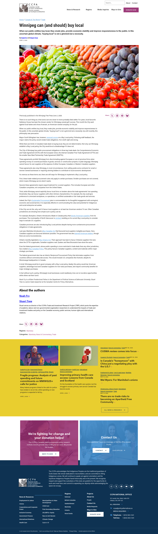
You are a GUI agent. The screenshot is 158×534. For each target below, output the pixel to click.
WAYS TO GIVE (49, 454)
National (67, 497)
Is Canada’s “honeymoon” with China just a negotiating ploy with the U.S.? (118, 363)
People (89, 500)
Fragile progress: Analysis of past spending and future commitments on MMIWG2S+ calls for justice (38, 379)
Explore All (45, 523)
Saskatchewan (69, 503)
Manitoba (30, 331)
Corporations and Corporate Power (28, 508)
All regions (115, 504)
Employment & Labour (106, 372)
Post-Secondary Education (51, 509)
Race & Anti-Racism (48, 516)
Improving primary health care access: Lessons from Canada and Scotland (76, 377)
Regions (89, 9)
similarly (58, 218)
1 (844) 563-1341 (128, 518)
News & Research (73, 9)
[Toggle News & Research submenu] (82, 10)
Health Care (75, 369)
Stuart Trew (34, 38)
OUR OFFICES (119, 450)
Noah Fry (24, 38)
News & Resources (26, 497)
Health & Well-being (65, 369)
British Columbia (70, 500)
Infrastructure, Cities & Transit (109, 389)
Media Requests (92, 506)
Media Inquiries (103, 9)
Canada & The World (32, 20)
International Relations (26, 519)
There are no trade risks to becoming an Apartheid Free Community (116, 399)
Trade (43, 20)
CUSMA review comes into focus (118, 351)
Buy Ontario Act (45, 240)
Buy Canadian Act (48, 231)
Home (21, 20)
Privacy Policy (73, 531)
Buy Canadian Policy (36, 249)
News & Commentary (43, 334)
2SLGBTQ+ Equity (48, 513)
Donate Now (131, 10)
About (128, 3)
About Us (90, 497)
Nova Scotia (69, 513)
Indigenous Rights (43, 372)
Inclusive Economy (25, 513)
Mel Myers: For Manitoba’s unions (119, 379)
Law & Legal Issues (119, 372)
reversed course (52, 137)
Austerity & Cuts (25, 369)
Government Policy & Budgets (28, 372)
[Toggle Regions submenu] (94, 10)
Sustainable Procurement (40, 200)
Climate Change (47, 519)
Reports (51, 372)
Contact (134, 3)
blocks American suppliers (80, 216)
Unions (21, 504)
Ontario (67, 510)
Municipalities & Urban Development (49, 501)
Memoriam (103, 375)
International (83, 369)
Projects (90, 494)
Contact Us (91, 503)
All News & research (114, 410)
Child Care (45, 506)
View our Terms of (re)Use (61, 531)
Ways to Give (116, 9)
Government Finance (36, 369)
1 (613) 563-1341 (128, 515)
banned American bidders (83, 233)
